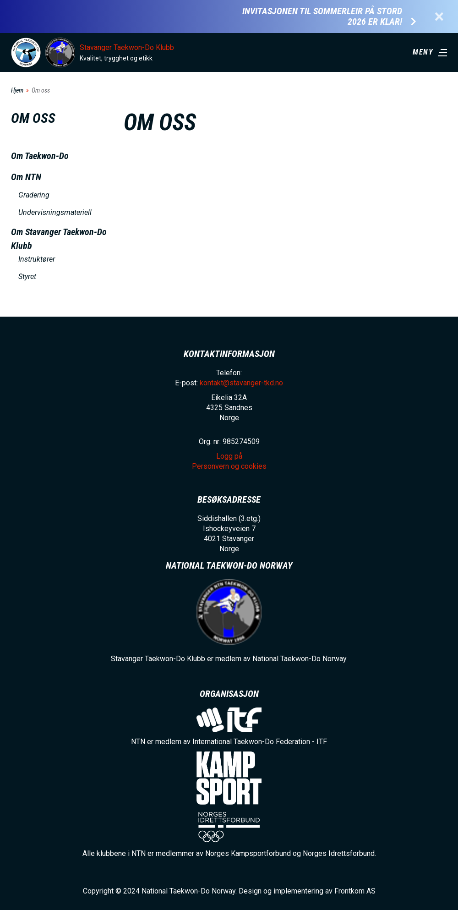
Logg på (229, 456)
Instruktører (36, 259)
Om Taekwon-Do (40, 155)
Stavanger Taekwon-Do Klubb (127, 47)
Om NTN (26, 176)
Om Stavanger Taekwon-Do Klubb (59, 238)
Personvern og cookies (229, 466)
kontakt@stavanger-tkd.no (241, 382)
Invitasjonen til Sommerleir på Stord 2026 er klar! (322, 16)
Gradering (33, 195)
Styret (27, 276)
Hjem (17, 90)
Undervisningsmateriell (55, 212)
